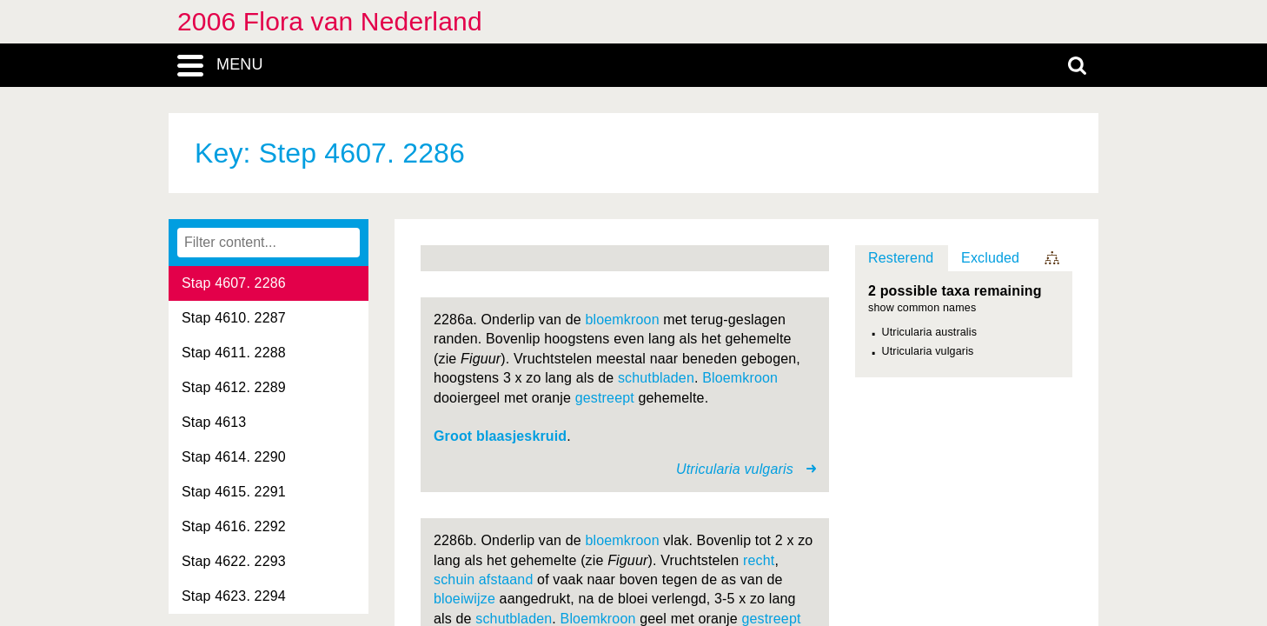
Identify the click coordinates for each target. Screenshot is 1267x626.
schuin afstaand (483, 579)
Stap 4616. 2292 (234, 526)
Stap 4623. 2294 (234, 596)
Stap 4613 (214, 422)
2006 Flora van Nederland (329, 21)
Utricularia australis (930, 332)
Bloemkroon (740, 377)
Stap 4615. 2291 (234, 491)
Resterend (900, 257)
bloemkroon (622, 319)
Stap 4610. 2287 (234, 317)
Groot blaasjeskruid (500, 436)
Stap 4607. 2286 (234, 283)
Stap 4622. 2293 (234, 561)
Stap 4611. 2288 (234, 352)
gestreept (604, 397)
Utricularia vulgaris (928, 351)
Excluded (990, 257)
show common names (922, 308)
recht (758, 560)
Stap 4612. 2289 (234, 387)
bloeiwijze (464, 598)
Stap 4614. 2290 (234, 457)
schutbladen (656, 377)
